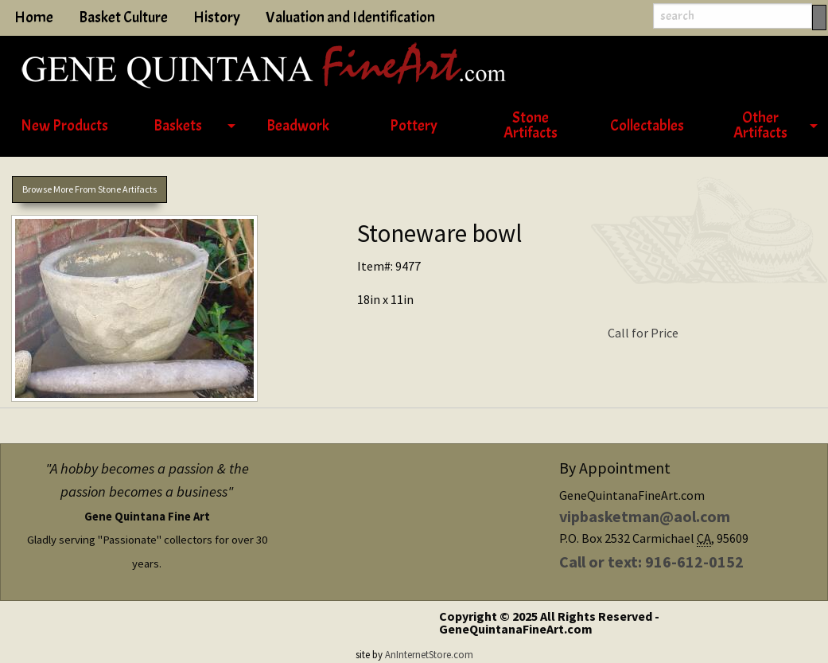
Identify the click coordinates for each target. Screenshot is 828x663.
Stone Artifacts (530, 125)
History (216, 17)
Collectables (647, 125)
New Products (64, 125)
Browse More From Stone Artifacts (89, 189)
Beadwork (297, 125)
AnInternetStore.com (429, 654)
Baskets (178, 125)
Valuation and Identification (350, 17)
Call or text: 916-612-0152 (651, 561)
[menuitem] (64, 126)
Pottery (413, 125)
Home (33, 17)
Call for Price (643, 333)
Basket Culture (123, 17)
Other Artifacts (760, 125)
